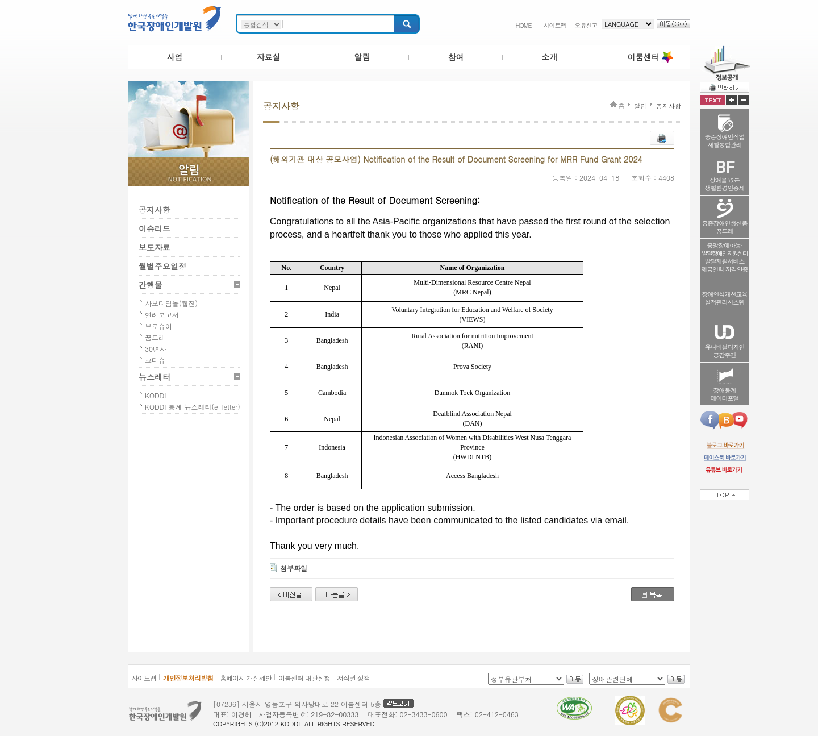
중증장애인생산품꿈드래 (725, 227)
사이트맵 (555, 25)
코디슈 (155, 360)
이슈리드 (154, 228)
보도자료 (154, 247)
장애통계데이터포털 (725, 394)
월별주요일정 (162, 266)
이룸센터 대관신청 (304, 678)
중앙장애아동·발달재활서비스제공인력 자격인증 (724, 257)
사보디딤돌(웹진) (171, 303)
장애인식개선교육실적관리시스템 (725, 298)
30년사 (155, 349)
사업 (175, 57)
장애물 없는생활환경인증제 (725, 184)
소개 (550, 57)
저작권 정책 (353, 678)
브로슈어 (158, 326)
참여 (456, 57)
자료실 (269, 57)
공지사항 (154, 209)
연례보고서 (162, 314)
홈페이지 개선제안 (246, 678)
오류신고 (586, 25)
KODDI (155, 395)
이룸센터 (644, 57)
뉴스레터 (154, 376)
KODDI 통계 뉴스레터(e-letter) (192, 406)
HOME (523, 25)
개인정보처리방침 (188, 678)
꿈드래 (155, 337)
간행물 (150, 284)
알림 (362, 57)
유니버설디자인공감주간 (725, 351)
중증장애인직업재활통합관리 (725, 140)
